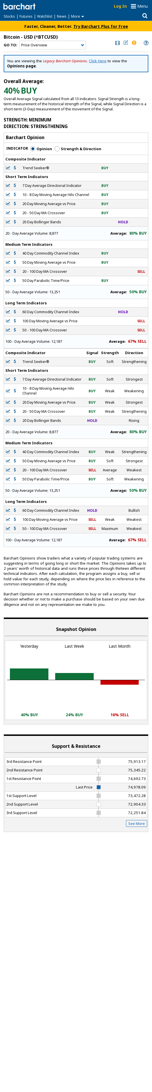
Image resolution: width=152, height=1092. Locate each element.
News (62, 16)
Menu (142, 6)
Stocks (9, 16)
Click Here (97, 60)
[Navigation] (52, 45)
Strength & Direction (78, 148)
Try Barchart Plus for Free (100, 26)
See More (136, 823)
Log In (120, 6)
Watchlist (44, 16)
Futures (26, 16)
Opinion (41, 148)
